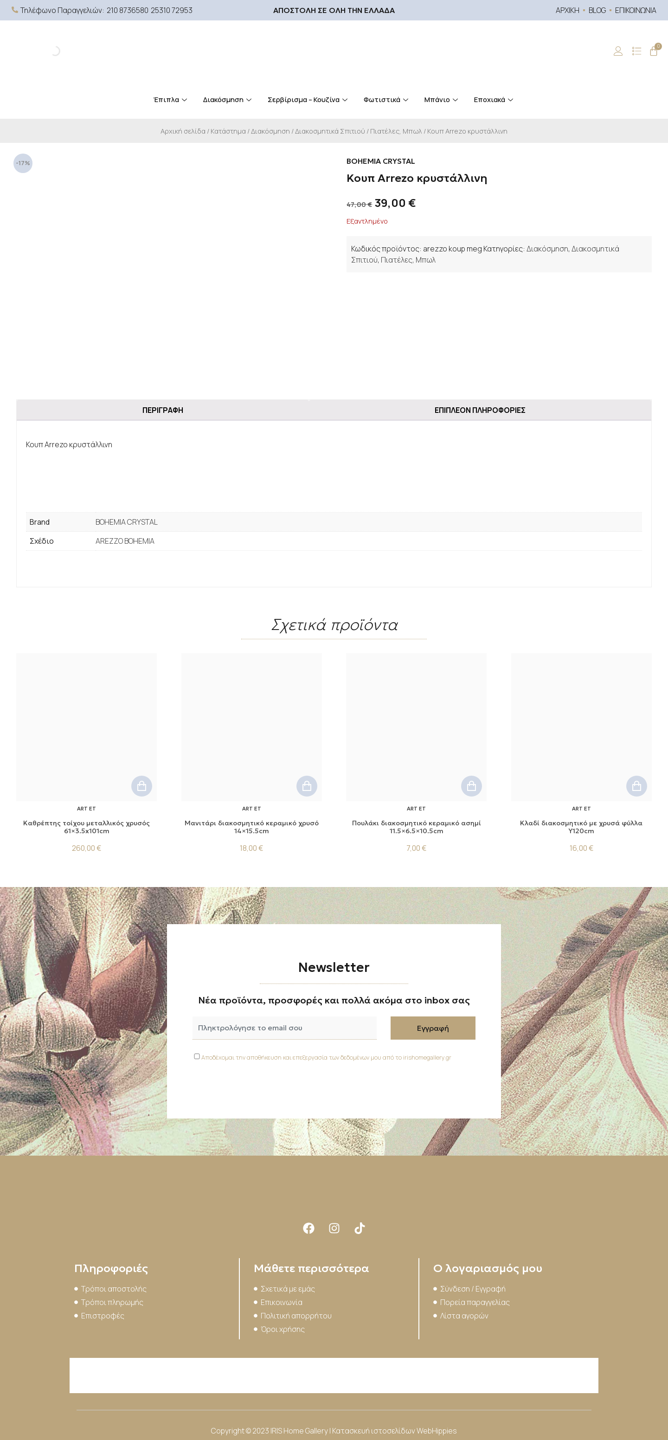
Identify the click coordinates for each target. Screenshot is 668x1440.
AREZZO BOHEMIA (125, 541)
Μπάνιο (442, 99)
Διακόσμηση (228, 99)
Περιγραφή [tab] (162, 410)
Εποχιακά (494, 99)
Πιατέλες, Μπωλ (396, 130)
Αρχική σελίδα (183, 130)
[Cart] (654, 51)
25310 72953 (172, 10)
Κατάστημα (228, 130)
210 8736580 (127, 10)
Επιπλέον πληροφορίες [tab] (480, 410)
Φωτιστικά (387, 99)
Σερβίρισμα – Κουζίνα (309, 99)
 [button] (142, 786)
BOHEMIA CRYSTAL (127, 522)
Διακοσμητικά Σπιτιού (330, 130)
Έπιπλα (171, 99)
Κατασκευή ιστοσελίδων (374, 1431)
